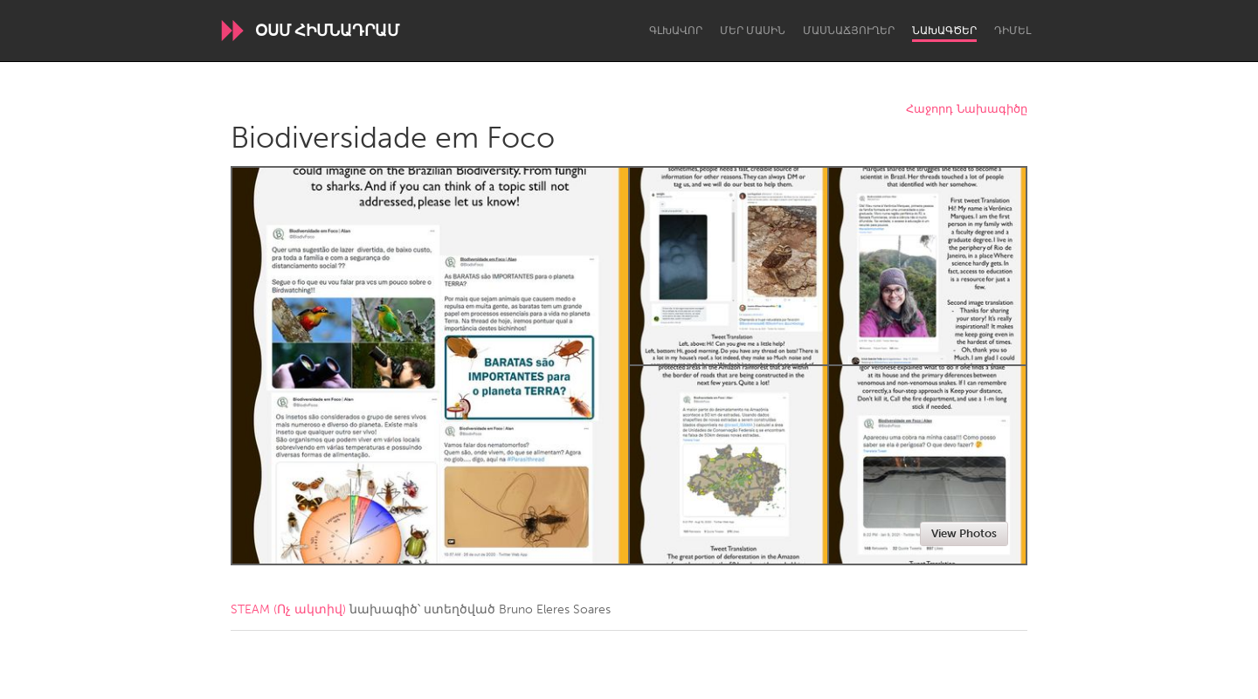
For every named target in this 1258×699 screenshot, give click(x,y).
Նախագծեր (944, 30)
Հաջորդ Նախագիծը (966, 109)
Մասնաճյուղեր (849, 30)
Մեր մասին (752, 30)
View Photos (964, 533)
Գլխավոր (675, 30)
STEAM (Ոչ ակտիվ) (288, 609)
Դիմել (1012, 30)
